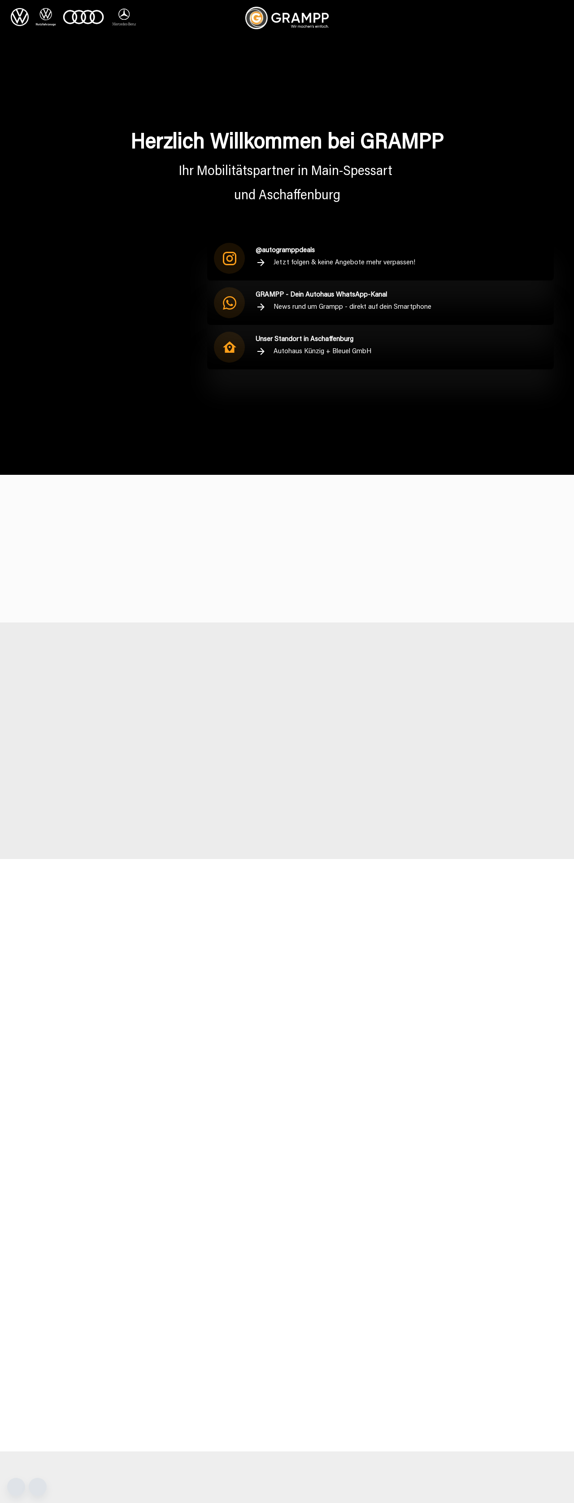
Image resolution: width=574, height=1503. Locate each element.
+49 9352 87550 (54, 1367)
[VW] (20, 18)
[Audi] (83, 18)
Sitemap (491, 1334)
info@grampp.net (55, 1351)
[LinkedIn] (509, 1368)
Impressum (495, 1322)
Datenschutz (498, 1309)
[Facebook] (482, 1368)
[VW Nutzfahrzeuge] (46, 18)
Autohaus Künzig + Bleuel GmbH (313, 351)
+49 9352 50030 (192, 1367)
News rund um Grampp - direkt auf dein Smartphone (343, 307)
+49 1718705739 (421, 1397)
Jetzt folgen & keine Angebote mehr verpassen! (335, 262)
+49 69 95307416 (410, 1342)
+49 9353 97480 (329, 1342)
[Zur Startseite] (287, 18)
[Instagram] (496, 1368)
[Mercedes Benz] (124, 18)
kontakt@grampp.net (198, 1351)
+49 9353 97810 (328, 1380)
